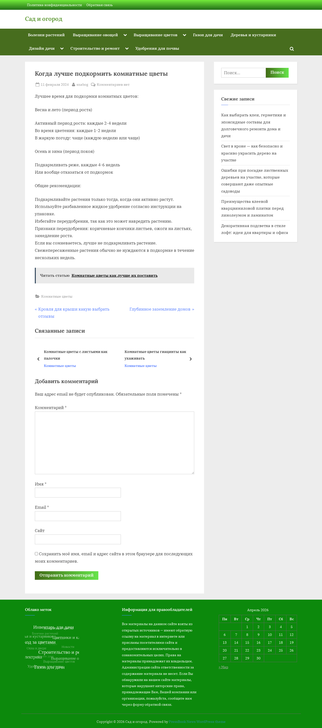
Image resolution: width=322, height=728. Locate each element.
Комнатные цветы (56, 296)
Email (42, 507)
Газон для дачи (208, 34)
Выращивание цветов (155, 34)
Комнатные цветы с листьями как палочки (75, 355)
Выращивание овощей (95, 34)
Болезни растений (46, 34)
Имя (41, 484)
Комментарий (51, 407)
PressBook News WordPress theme (197, 721)
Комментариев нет (113, 84)
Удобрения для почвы (157, 48)
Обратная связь (99, 4)
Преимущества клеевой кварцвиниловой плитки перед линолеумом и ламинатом (252, 208)
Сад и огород (43, 19)
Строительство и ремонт (95, 48)
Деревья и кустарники (253, 34)
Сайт (40, 530)
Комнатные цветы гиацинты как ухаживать (155, 355)
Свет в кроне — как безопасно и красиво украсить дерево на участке (252, 152)
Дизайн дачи (42, 48)
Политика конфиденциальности (54, 4)
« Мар (223, 667)
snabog (82, 84)
